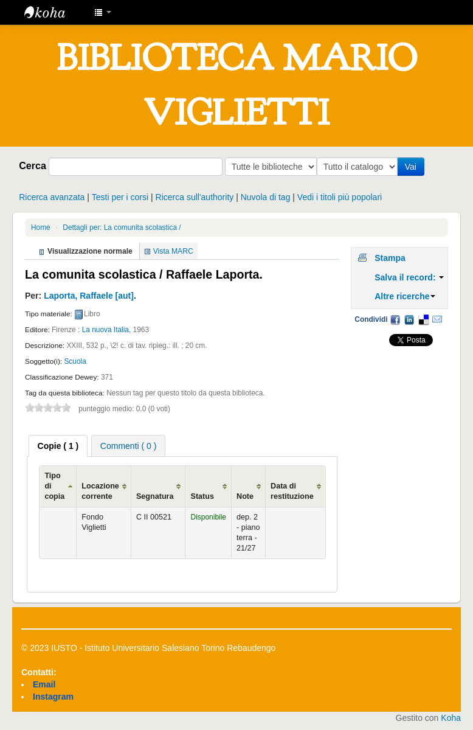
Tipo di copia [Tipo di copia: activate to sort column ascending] (54, 486)
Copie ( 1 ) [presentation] (58, 446)
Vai (413, 167)
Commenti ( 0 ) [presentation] (128, 446)
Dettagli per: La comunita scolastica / (122, 227)
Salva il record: (409, 277)
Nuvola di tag (266, 197)
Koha (451, 718)
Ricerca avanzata (52, 197)
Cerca (32, 165)
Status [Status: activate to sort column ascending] (202, 496)
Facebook (395, 319)
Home (40, 227)
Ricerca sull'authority (195, 197)
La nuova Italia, (106, 329)
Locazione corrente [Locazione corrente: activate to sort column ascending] (100, 491)
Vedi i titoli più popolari (339, 197)
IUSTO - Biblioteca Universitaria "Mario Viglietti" (54, 12)
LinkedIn (409, 319)
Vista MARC (173, 251)
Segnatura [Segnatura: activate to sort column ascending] (155, 496)
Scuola (75, 361)
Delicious (423, 319)
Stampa (390, 258)
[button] (102, 12)
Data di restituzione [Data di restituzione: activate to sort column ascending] (292, 491)
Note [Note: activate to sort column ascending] (245, 496)
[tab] (58, 446)
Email (437, 319)
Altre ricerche (405, 296)
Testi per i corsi (120, 197)
